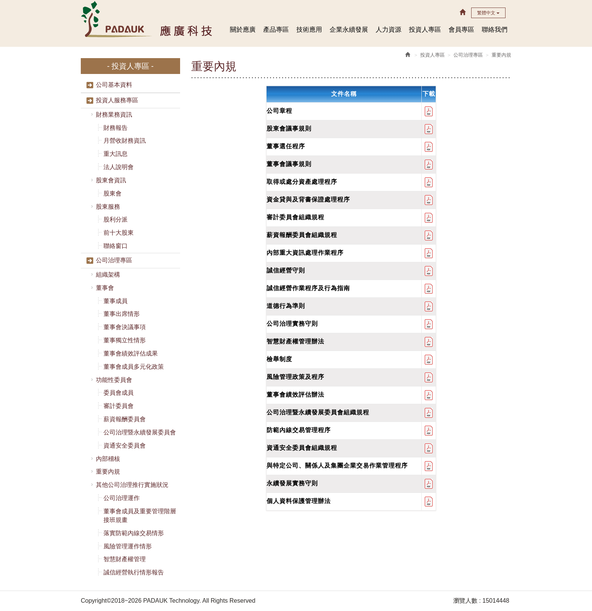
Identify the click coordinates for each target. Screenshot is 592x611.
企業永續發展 (349, 29)
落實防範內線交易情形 (133, 533)
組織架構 (108, 274)
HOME (147, 18)
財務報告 (115, 128)
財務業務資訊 (114, 114)
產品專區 (276, 29)
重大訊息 (115, 154)
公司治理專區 (114, 260)
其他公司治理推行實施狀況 (132, 485)
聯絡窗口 (115, 246)
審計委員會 (118, 406)
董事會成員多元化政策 (133, 366)
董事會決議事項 (124, 327)
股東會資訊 (111, 180)
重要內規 (108, 471)
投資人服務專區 (117, 100)
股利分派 (115, 219)
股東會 (112, 193)
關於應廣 (243, 29)
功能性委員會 (114, 380)
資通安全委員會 (124, 445)
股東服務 (108, 206)
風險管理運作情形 (127, 546)
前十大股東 (118, 232)
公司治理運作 (121, 498)
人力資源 (388, 29)
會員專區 (461, 29)
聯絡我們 (494, 29)
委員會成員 (118, 392)
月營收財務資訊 (124, 140)
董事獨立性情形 (124, 340)
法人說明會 (118, 167)
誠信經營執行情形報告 (133, 572)
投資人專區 (425, 29)
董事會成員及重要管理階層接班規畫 (139, 515)
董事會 (105, 288)
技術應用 (309, 29)
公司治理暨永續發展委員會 (139, 432)
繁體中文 (488, 12)
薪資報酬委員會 (124, 419)
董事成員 (115, 301)
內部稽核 (108, 459)
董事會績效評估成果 (130, 353)
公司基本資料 (114, 85)
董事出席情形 (121, 314)
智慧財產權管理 (124, 559)
